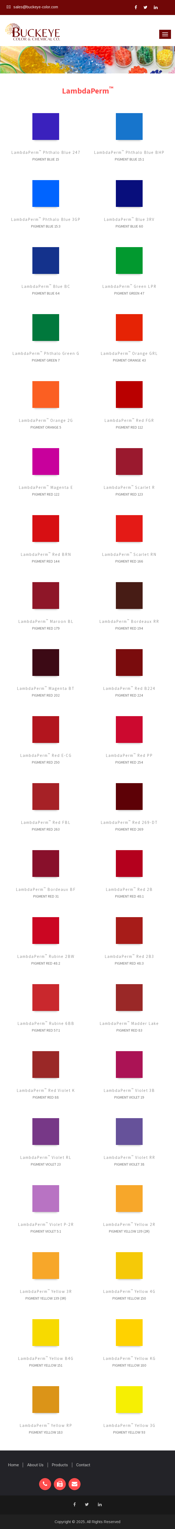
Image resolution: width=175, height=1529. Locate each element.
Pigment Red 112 (129, 427)
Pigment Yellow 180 (129, 1365)
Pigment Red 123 (129, 494)
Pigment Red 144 (46, 561)
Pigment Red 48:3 (129, 963)
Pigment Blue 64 (46, 293)
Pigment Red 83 (129, 1030)
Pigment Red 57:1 (46, 1030)
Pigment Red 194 (129, 628)
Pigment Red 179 (46, 628)
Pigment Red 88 (46, 1097)
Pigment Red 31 (46, 896)
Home (13, 1465)
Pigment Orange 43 (129, 360)
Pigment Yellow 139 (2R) (129, 1231)
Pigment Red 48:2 (45, 963)
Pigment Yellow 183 (46, 1432)
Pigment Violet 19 (129, 1097)
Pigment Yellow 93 (129, 1432)
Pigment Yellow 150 (129, 1298)
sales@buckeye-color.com (32, 7)
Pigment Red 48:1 (129, 896)
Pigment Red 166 (129, 561)
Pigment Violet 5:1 (46, 1231)
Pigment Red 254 (129, 762)
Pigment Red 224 (129, 695)
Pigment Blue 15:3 (45, 226)
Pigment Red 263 (46, 829)
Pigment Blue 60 (129, 226)
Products (60, 1465)
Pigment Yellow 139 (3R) (45, 1298)
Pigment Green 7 (46, 360)
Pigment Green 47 (129, 293)
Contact (83, 1465)
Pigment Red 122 (45, 494)
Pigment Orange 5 (46, 427)
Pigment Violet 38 (129, 1164)
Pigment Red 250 (46, 762)
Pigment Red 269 (129, 829)
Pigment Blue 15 (45, 159)
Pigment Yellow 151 (45, 1365)
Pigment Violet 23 (46, 1164)
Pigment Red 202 (46, 695)
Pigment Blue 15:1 (129, 159)
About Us (35, 1465)
